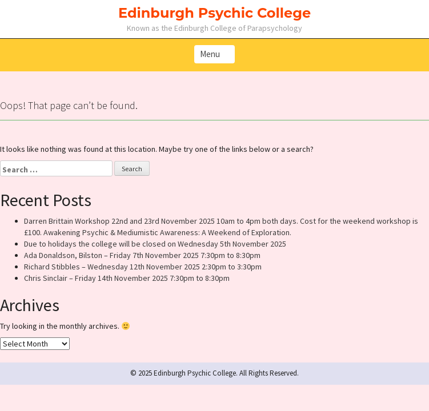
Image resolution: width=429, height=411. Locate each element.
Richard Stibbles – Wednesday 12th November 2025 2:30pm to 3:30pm (143, 266)
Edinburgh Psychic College (214, 13)
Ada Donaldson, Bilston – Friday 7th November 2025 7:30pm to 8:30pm (142, 255)
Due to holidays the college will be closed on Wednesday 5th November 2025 (155, 244)
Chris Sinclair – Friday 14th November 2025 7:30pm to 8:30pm (127, 278)
